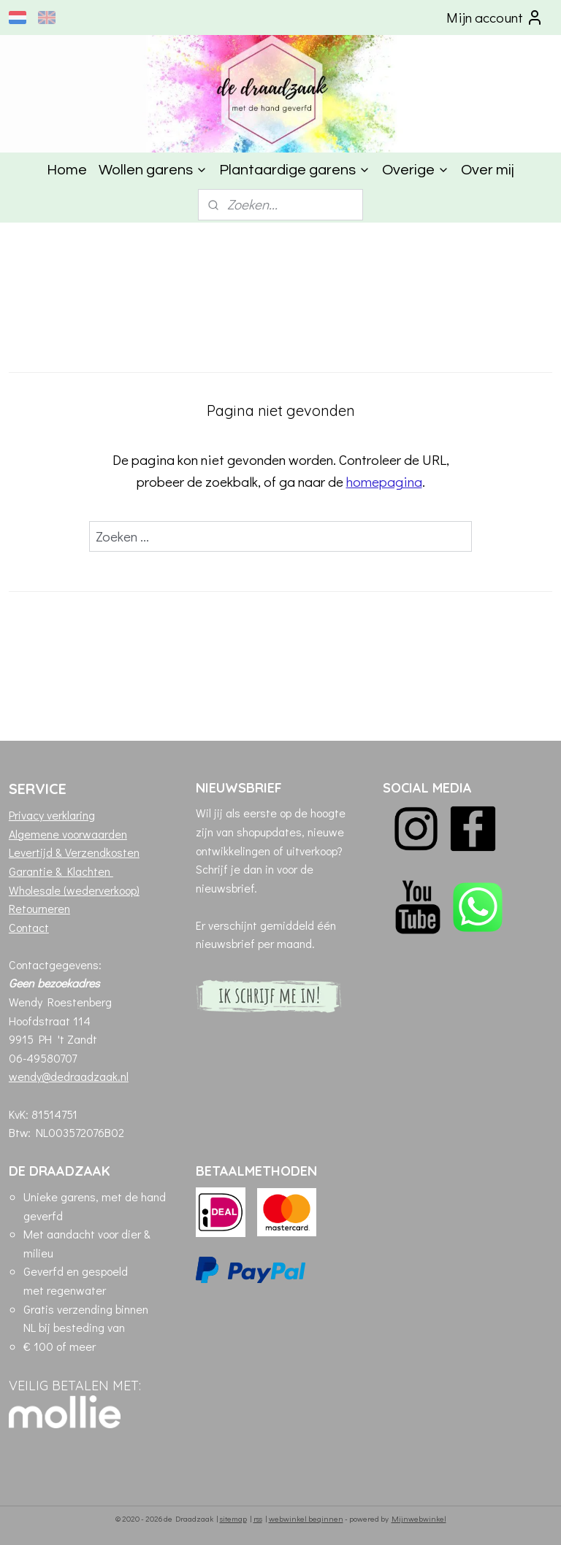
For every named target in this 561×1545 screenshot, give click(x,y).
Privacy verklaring (52, 814)
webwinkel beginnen (306, 1518)
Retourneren (39, 908)
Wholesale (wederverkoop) (74, 890)
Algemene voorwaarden (68, 833)
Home (67, 170)
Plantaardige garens (294, 170)
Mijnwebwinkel (419, 1518)
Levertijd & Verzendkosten (74, 852)
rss (257, 1518)
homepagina (384, 481)
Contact (29, 927)
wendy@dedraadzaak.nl (69, 1076)
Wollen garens (153, 170)
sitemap (233, 1518)
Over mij (487, 170)
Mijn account (494, 17)
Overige (415, 170)
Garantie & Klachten (61, 871)
